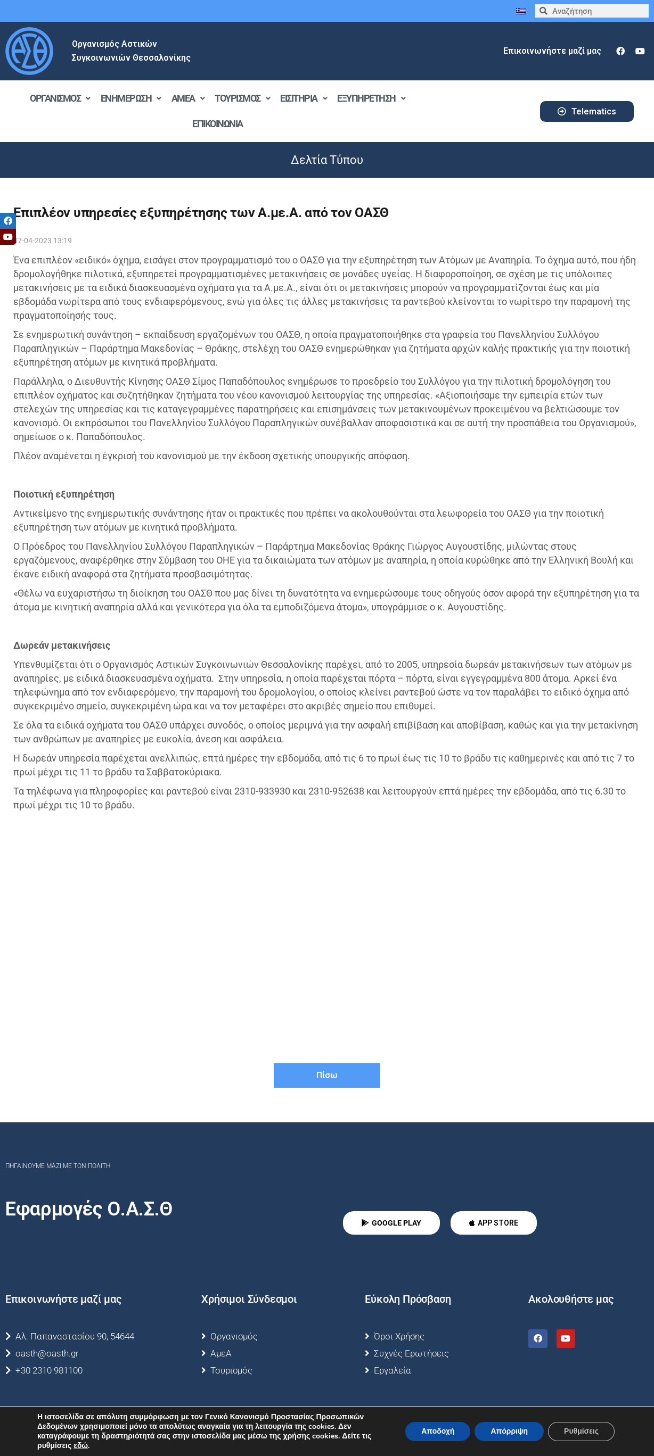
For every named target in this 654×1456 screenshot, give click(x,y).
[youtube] (640, 51)
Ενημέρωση (131, 98)
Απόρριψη (509, 1431)
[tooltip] (8, 221)
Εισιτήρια (303, 98)
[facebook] (620, 51)
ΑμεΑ (188, 98)
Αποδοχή (437, 1431)
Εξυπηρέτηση (371, 98)
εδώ (80, 1446)
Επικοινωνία (217, 123)
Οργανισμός (60, 98)
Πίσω (327, 1075)
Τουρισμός (242, 98)
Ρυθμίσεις (581, 1431)
